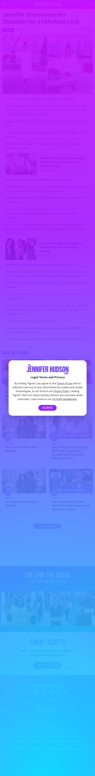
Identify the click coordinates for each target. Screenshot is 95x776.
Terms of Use (65, 383)
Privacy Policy (61, 391)
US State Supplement (64, 399)
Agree (47, 407)
